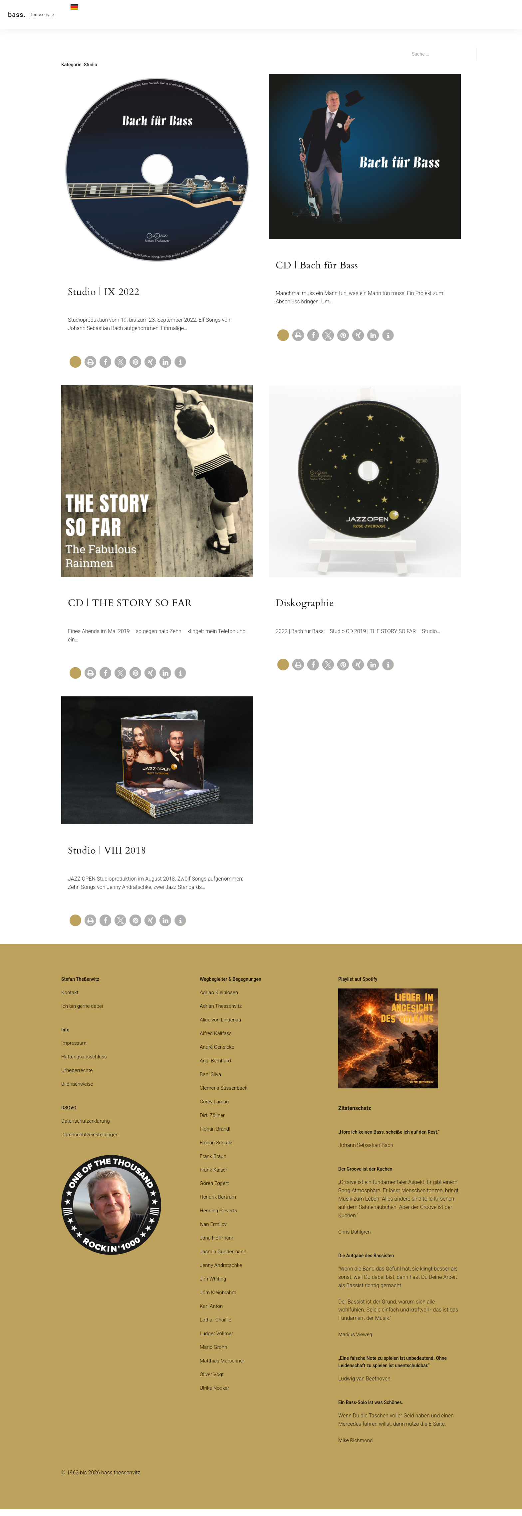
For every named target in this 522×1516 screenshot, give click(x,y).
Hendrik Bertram (219, 1204)
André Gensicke (218, 1054)
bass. (17, 15)
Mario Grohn (214, 1354)
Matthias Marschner (223, 1367)
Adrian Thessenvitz (222, 1013)
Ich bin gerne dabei (83, 1013)
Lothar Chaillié (216, 1327)
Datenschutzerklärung (87, 1128)
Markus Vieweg (356, 1341)
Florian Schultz (217, 1149)
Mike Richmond (356, 1447)
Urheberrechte (77, 1077)
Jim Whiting (214, 1286)
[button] (90, 364)
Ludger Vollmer (217, 1340)
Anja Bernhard (216, 1067)
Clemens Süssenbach (225, 1095)
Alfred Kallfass (216, 1040)
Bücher (237, 14)
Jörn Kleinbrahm (219, 1299)
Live (141, 14)
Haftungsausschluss (85, 1063)
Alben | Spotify (174, 14)
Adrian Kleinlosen (220, 999)
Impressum (74, 1050)
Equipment (296, 14)
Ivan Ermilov (214, 1231)
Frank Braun (214, 1163)
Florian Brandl (216, 1136)
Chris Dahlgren (355, 1239)
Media (209, 14)
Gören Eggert (215, 1190)
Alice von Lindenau (221, 1026)
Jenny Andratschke (222, 1272)
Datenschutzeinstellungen (91, 1141)
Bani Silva (211, 1081)
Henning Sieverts (219, 1218)
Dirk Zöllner (213, 1122)
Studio (264, 14)
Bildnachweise (78, 1091)
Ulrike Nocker (215, 1395)
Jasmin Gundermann (224, 1259)
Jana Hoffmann (218, 1245)
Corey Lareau (215, 1108)
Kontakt (116, 14)
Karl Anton (212, 1313)
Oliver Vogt (212, 1381)
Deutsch (83, 15)
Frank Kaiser (214, 1177)
